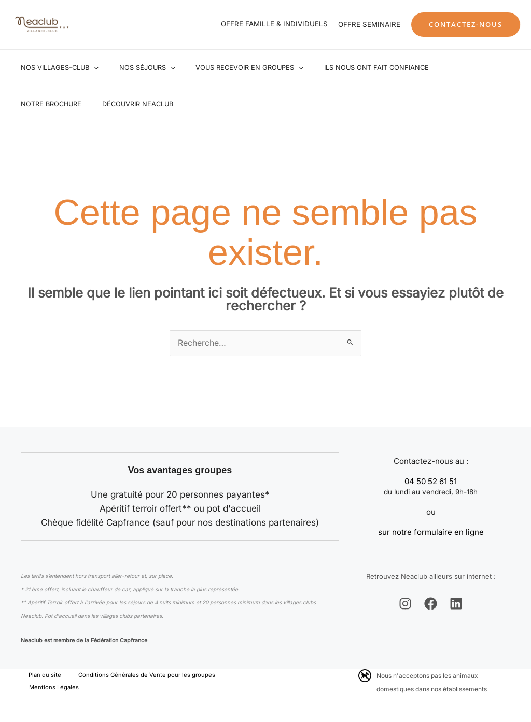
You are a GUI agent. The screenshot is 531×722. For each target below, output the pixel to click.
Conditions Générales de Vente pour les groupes (131, 677)
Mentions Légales (49, 689)
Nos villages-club (56, 68)
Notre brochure (446, 68)
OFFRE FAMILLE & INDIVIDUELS (274, 24)
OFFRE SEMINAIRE (369, 24)
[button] (466, 24)
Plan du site (37, 677)
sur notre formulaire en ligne (431, 532)
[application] (90, 68)
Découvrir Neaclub (52, 104)
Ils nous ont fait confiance (350, 68)
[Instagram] (405, 604)
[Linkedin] (456, 604)
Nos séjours (136, 68)
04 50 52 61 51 (430, 482)
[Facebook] (430, 604)
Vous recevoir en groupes (231, 68)
